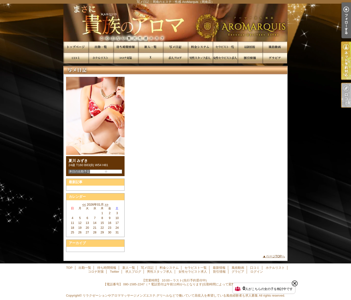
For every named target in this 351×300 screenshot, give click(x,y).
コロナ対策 (125, 57)
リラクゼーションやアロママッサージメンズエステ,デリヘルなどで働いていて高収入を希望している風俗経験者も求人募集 (170, 295)
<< (84, 204)
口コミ (75, 57)
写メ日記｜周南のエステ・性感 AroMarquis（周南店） (175, 22)
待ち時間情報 (125, 46)
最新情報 (249, 46)
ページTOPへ (275, 256)
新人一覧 (150, 46)
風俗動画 (274, 46)
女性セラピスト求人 (225, 57)
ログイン (256, 271)
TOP (75, 46)
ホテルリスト (100, 57)
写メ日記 (175, 46)
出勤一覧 (100, 46)
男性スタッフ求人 (200, 57)
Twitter (150, 57)
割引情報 (249, 57)
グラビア (274, 57)
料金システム (200, 46)
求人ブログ (175, 57)
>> (106, 204)
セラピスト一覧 (225, 46)
